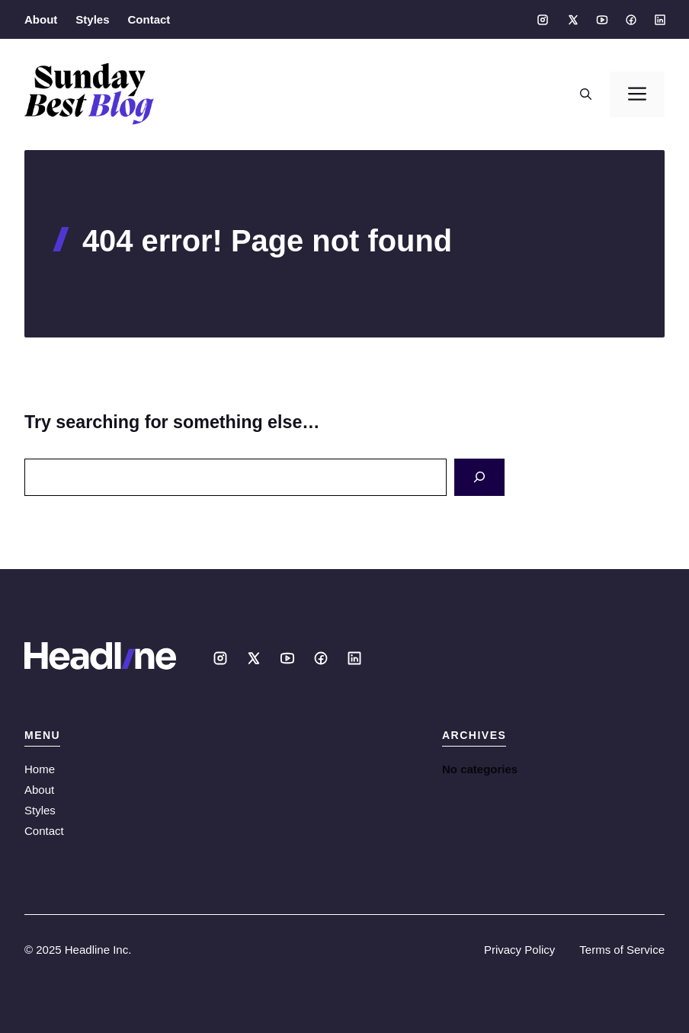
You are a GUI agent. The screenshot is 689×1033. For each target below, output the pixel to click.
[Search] (479, 477)
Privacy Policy (519, 949)
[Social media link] (543, 20)
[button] (586, 94)
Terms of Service (622, 949)
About (40, 19)
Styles (92, 19)
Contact (149, 19)
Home (39, 769)
